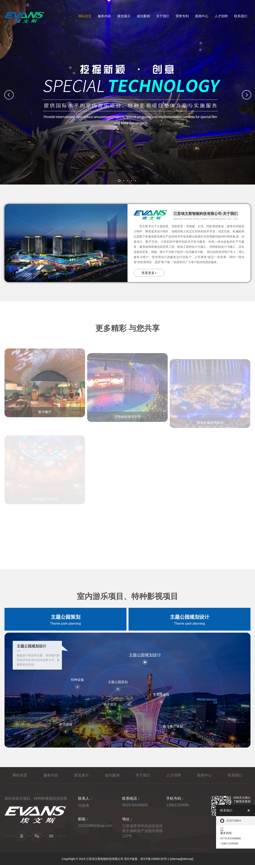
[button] (119, 180)
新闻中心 (204, 775)
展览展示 (81, 775)
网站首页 (20, 775)
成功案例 (112, 775)
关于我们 (142, 775)
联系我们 (235, 775)
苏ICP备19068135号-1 (154, 858)
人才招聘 (173, 775)
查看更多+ (148, 273)
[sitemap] (176, 858)
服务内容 (50, 775)
